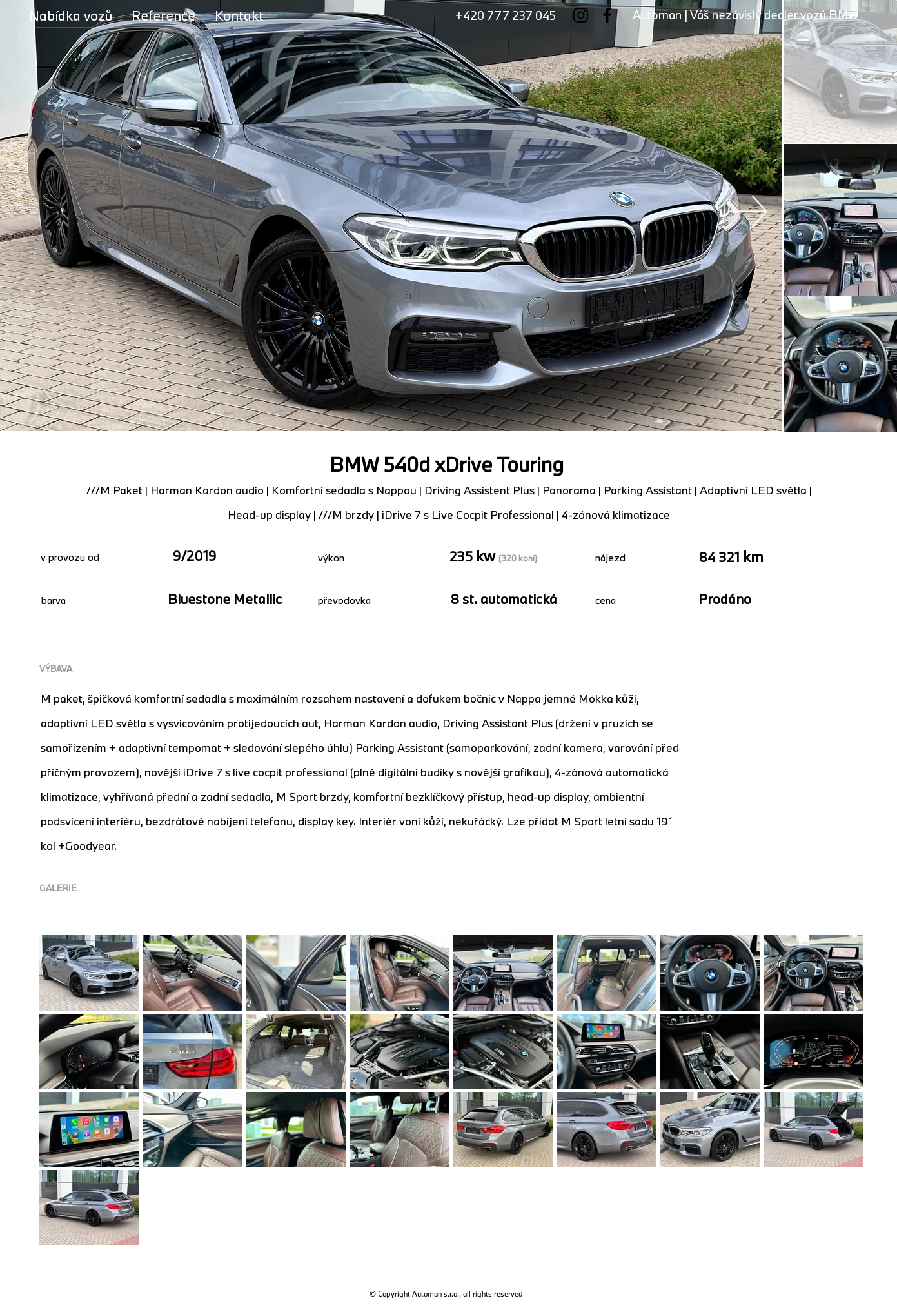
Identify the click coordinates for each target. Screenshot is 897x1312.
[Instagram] (581, 15)
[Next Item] (748, 211)
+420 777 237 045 (505, 15)
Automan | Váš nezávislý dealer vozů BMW (745, 15)
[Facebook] (607, 15)
